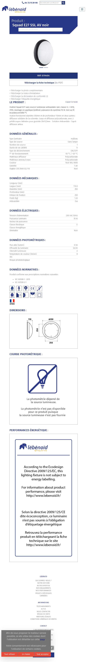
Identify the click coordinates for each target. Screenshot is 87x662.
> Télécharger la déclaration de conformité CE (28, 96)
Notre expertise (43, 585)
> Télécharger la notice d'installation (24, 93)
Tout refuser (9, 654)
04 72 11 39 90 (30, 2)
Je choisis (26, 654)
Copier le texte (71, 102)
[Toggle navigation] (82, 9)
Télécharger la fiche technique (43, 82)
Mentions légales (43, 617)
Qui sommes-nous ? (43, 580)
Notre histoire (43, 583)
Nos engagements (43, 588)
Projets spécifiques (43, 593)
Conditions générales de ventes (43, 619)
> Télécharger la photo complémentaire (26, 90)
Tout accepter (42, 654)
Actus (43, 609)
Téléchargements (43, 606)
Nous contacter (43, 612)
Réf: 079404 (43, 75)
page (42, 639)
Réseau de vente (43, 614)
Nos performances (43, 591)
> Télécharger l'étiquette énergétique (24, 99)
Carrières (43, 596)
